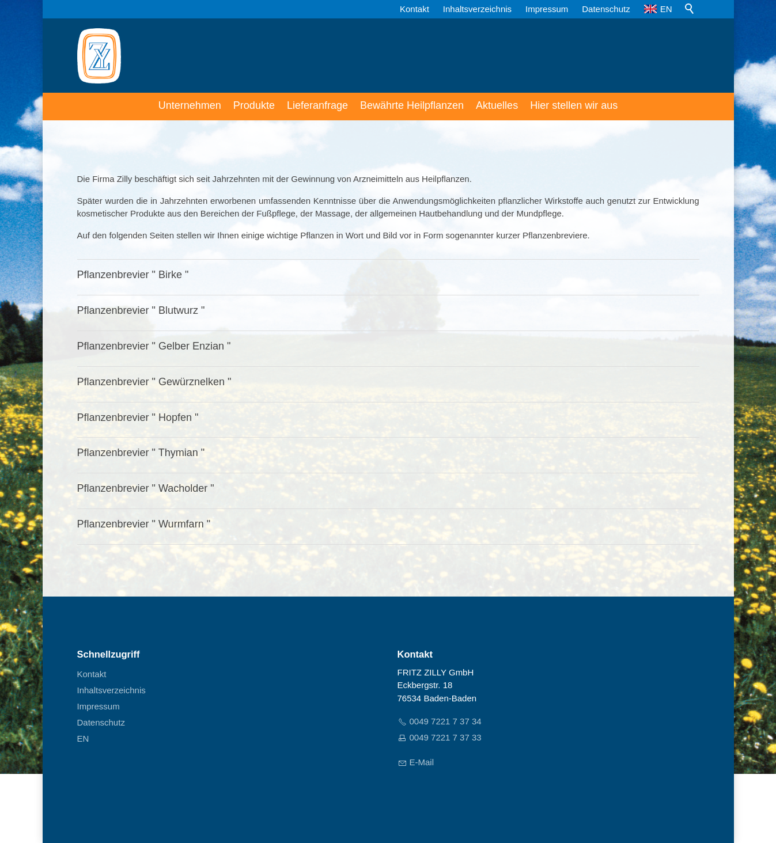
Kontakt (414, 9)
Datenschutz (606, 9)
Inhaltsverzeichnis (477, 9)
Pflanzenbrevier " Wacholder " (145, 488)
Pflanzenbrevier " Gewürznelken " (154, 382)
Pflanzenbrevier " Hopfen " (138, 417)
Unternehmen (189, 105)
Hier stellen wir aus (574, 105)
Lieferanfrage (317, 105)
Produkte (254, 105)
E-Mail (422, 762)
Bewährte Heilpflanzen (412, 105)
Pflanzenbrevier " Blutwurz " (141, 310)
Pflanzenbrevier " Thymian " (141, 452)
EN (658, 9)
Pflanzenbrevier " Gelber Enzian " (154, 346)
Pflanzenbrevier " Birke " (133, 274)
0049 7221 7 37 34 (446, 721)
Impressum (546, 9)
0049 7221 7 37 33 (446, 737)
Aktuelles (497, 105)
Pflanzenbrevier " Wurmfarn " (144, 524)
